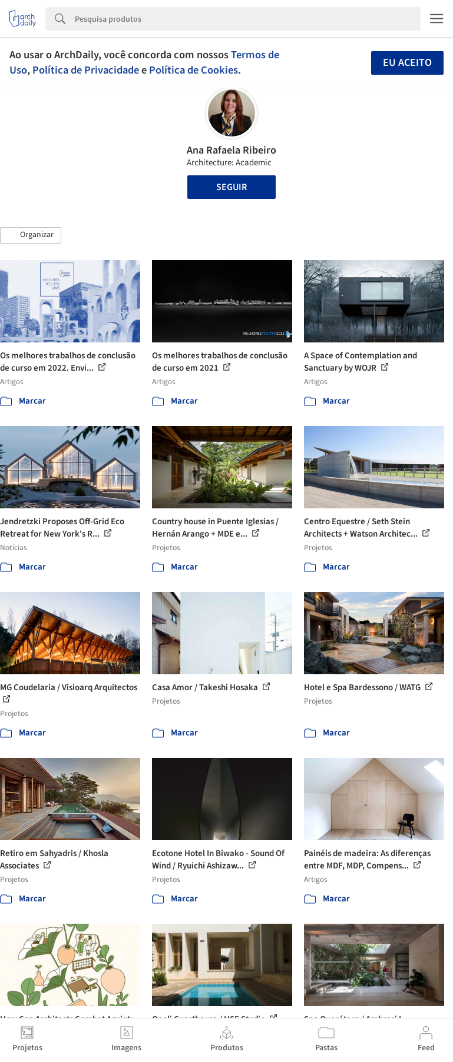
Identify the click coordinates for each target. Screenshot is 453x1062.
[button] (30, 235)
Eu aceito (407, 62)
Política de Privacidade (85, 70)
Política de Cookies (193, 70)
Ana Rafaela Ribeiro (231, 150)
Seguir (231, 187)
